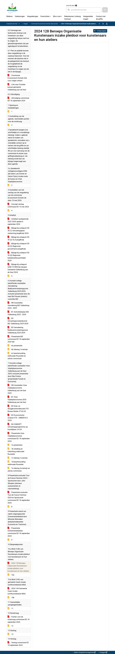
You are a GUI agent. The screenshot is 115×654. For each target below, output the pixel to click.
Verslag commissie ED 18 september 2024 (18, 644)
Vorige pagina (100, 31)
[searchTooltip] (76, 5)
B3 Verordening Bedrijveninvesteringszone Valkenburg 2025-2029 (18, 330)
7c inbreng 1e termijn (18, 458)
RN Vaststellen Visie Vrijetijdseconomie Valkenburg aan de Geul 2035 (17, 389)
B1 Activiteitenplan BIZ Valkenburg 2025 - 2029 (18, 313)
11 (10, 608)
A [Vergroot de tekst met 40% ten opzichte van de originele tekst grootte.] (107, 23)
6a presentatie (15, 346)
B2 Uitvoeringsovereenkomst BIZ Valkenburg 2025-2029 (18, 321)
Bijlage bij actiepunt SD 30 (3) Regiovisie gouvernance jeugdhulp (18, 246)
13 (10, 634)
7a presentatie (15, 445)
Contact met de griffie (100, 17)
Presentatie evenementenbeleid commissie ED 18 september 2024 (19, 532)
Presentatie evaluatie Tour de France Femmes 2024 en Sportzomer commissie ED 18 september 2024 (19, 497)
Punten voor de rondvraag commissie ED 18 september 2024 (18, 619)
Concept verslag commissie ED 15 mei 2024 (18, 205)
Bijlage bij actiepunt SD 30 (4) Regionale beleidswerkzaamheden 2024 (18, 257)
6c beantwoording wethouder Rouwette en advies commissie (17, 356)
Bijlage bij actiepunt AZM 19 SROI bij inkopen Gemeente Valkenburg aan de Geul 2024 (18, 268)
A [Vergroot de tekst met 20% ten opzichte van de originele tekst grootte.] (103, 23)
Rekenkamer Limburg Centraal (72, 17)
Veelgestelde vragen (88, 17)
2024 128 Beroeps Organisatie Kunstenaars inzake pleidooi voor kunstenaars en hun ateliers (18, 567)
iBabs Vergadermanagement (85, 652)
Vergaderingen (32, 16)
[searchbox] (83, 9)
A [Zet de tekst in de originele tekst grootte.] (99, 24)
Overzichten (44, 16)
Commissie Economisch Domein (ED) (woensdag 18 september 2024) (52, 24)
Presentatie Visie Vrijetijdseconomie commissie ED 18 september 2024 (19, 437)
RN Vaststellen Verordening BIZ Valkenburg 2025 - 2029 (18, 305)
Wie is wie (57, 16)
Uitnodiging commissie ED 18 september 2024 (18, 99)
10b (11, 598)
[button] (105, 9)
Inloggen (103, 652)
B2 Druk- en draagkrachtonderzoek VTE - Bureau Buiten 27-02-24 (18, 408)
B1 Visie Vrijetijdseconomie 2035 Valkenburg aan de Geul (17, 399)
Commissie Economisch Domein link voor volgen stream (17, 78)
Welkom (9, 16)
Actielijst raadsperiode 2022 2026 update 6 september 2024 (18, 221)
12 (10, 626)
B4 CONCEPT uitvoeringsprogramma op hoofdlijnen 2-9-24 (18, 427)
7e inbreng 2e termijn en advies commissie (19, 469)
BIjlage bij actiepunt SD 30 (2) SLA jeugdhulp (18, 238)
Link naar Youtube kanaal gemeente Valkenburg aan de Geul (17, 87)
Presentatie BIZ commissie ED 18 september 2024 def (19, 339)
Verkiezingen (20, 16)
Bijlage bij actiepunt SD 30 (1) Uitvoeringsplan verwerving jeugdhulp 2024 (18, 230)
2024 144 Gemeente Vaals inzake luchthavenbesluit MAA (17, 591)
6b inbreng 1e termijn (18, 349)
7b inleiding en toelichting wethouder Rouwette (16, 451)
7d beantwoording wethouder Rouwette (16, 463)
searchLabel (70, 5)
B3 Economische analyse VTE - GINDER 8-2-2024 (18, 417)
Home (20, 24)
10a (11, 575)
